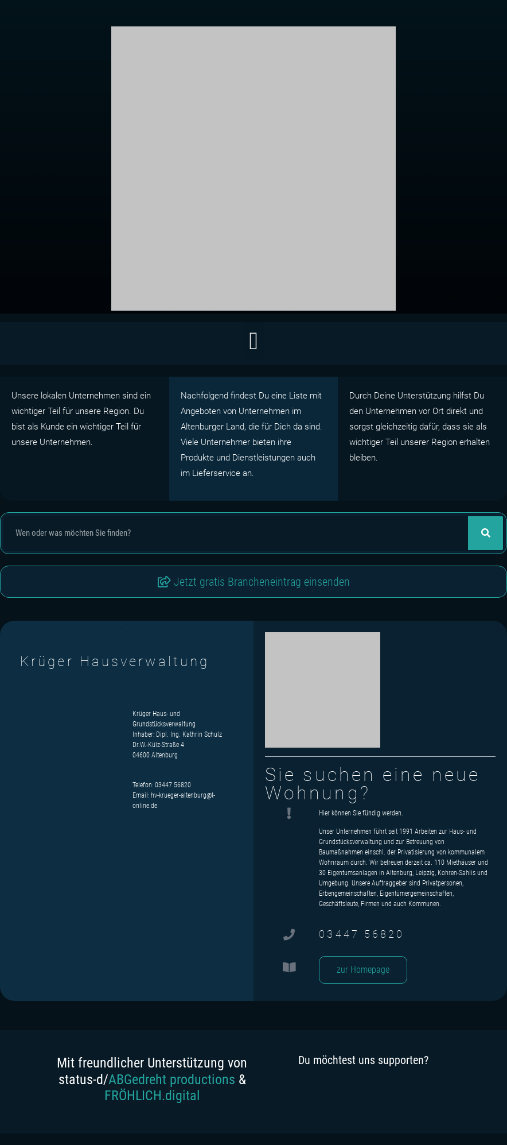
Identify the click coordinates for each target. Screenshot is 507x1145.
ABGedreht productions (171, 1079)
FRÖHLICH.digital (152, 1096)
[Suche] (485, 533)
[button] (253, 340)
